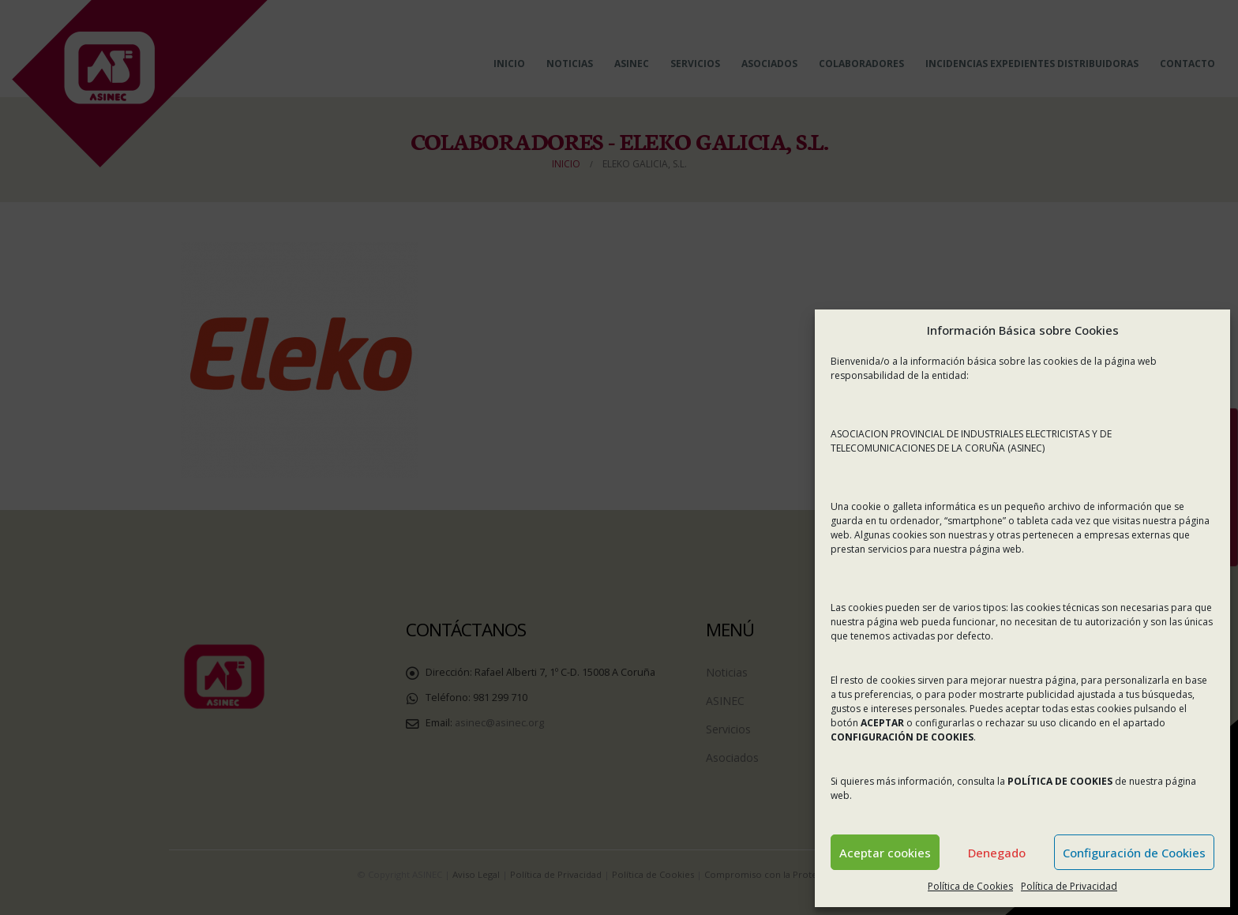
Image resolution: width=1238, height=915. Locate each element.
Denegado (997, 853)
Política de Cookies (970, 886)
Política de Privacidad (1069, 886)
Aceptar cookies (885, 853)
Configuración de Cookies (1134, 853)
